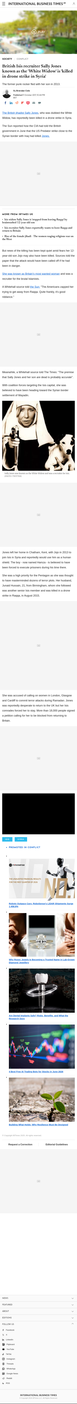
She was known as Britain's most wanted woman (31, 273)
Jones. (46, 136)
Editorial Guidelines (57, 1144)
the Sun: (35, 286)
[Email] (33, 102)
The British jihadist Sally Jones (20, 112)
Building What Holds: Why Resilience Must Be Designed (38, 1124)
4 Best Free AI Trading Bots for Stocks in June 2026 (36, 1071)
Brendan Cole (23, 90)
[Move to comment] (39, 102)
